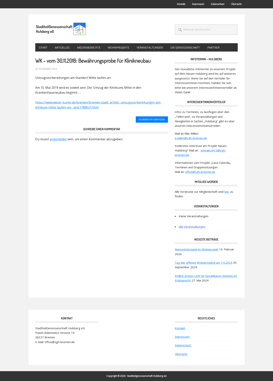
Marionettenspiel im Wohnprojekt (196, 249)
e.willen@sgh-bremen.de (191, 138)
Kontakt (180, 328)
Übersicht (181, 354)
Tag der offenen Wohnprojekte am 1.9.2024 (203, 262)
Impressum (182, 337)
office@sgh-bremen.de (200, 172)
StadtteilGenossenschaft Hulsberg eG (60, 28)
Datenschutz (183, 345)
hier (226, 192)
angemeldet (58, 139)
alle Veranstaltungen (192, 226)
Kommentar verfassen (152, 119)
